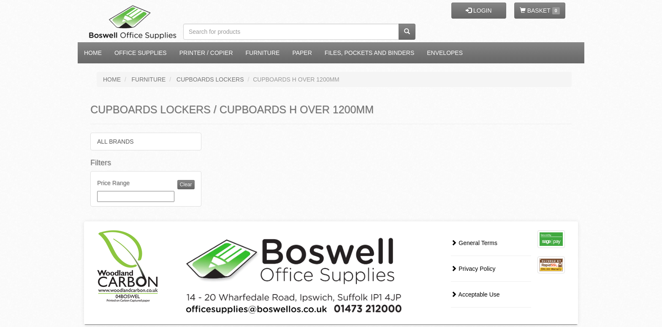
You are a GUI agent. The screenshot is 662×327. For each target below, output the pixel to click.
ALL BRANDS (115, 141)
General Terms (474, 243)
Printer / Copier (206, 52)
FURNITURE (149, 79)
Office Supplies (140, 52)
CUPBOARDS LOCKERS (210, 79)
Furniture (263, 52)
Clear (186, 185)
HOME (112, 79)
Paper (302, 52)
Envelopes (445, 52)
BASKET (540, 10)
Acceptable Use (475, 294)
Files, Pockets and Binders (369, 52)
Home (93, 52)
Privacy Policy (473, 268)
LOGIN (478, 10)
